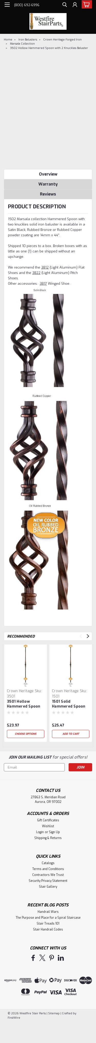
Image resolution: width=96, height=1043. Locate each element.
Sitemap (54, 1013)
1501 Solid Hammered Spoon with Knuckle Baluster (69, 704)
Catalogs (48, 863)
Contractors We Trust (48, 875)
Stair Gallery (48, 887)
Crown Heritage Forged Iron (62, 40)
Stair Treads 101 (48, 924)
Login (40, 832)
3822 (36, 273)
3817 (43, 283)
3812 (45, 267)
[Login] (75, 5)
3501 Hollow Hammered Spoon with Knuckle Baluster (23, 704)
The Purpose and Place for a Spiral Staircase (48, 918)
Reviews (48, 194)
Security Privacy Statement (48, 881)
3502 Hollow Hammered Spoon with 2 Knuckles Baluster (49, 48)
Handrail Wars (48, 912)
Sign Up (54, 832)
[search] (64, 5)
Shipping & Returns (48, 838)
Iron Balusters (27, 40)
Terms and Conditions (48, 869)
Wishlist (48, 826)
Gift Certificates (48, 820)
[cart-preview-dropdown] (85, 4)
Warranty (48, 184)
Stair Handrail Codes (48, 929)
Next (88, 636)
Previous (81, 636)
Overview (48, 174)
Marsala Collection (22, 44)
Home (8, 40)
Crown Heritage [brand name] (20, 691)
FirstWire (14, 1018)
